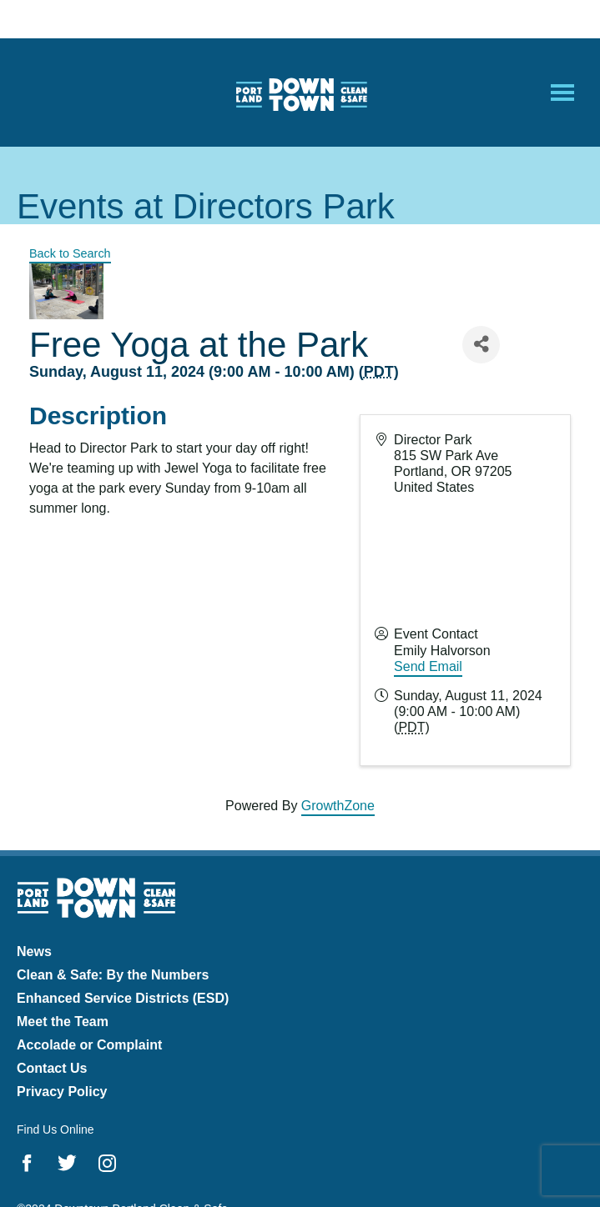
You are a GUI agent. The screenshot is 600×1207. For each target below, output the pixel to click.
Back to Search (70, 253)
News (34, 951)
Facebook (27, 1163)
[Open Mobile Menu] (562, 92)
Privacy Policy (62, 1091)
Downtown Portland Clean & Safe (300, 93)
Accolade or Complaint (89, 1045)
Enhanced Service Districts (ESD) (123, 998)
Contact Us (52, 1068)
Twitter (67, 1163)
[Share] (481, 344)
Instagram (107, 1163)
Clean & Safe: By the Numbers (113, 975)
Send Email (428, 666)
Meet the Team (62, 1021)
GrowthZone (338, 806)
